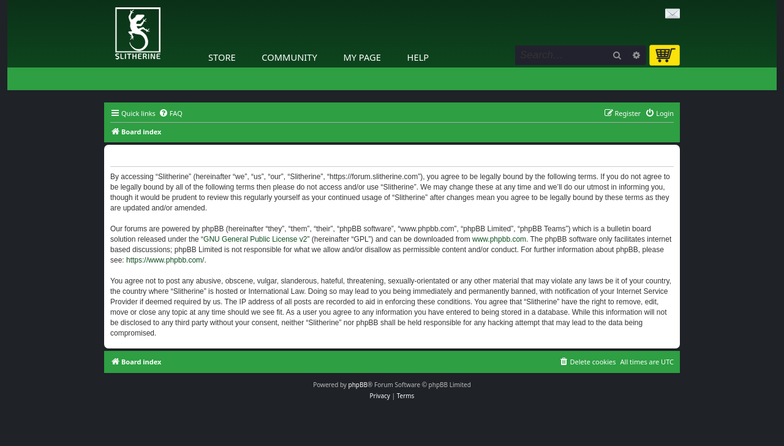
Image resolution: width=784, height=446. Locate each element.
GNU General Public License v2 (255, 239)
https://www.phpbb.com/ (165, 260)
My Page (362, 57)
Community (289, 57)
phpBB (358, 384)
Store (222, 57)
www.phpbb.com (499, 239)
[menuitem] (171, 113)
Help (418, 57)
